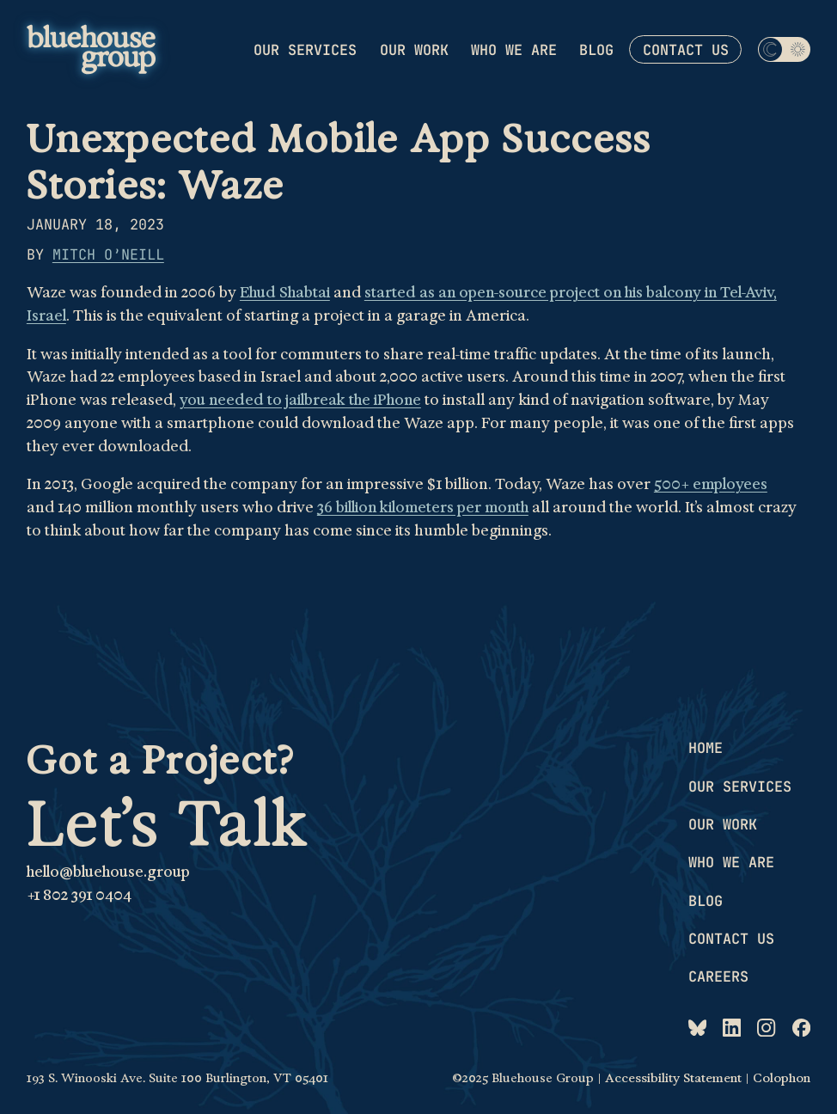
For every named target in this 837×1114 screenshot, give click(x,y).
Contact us (686, 49)
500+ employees (710, 484)
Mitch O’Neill (108, 254)
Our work (414, 49)
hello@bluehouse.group (108, 871)
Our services (305, 49)
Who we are (514, 49)
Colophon (781, 1078)
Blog (596, 49)
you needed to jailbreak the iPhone (300, 399)
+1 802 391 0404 (79, 894)
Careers (718, 976)
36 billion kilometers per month (422, 507)
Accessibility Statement (673, 1078)
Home (705, 747)
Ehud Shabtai (285, 292)
